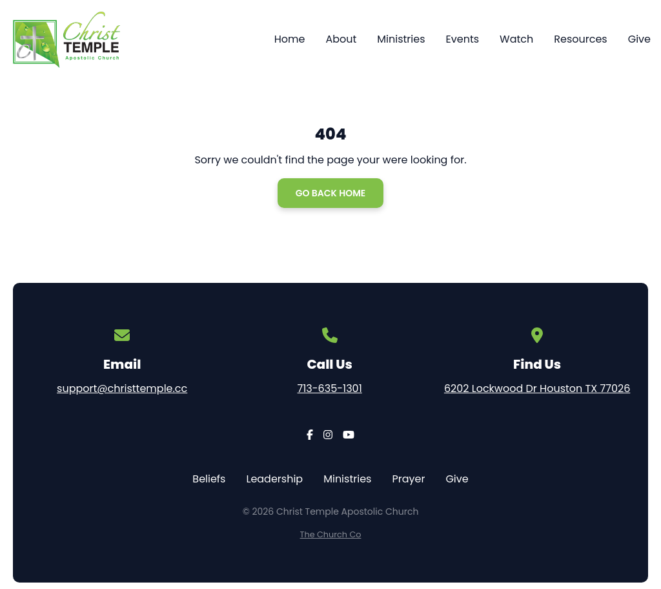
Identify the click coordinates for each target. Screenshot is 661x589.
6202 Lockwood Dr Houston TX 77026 (537, 388)
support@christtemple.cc (122, 388)
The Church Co (330, 534)
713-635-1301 (330, 388)
